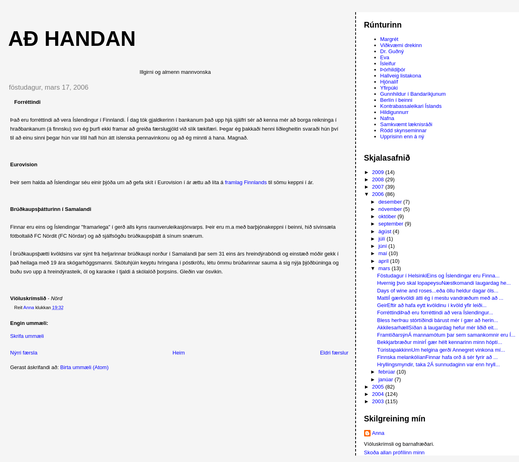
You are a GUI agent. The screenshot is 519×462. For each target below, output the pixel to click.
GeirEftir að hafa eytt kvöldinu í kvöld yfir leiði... (432, 305)
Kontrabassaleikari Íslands (411, 106)
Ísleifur (388, 63)
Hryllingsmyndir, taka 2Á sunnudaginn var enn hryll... (438, 364)
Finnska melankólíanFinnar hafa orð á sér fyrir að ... (437, 357)
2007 (379, 187)
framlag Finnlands (246, 182)
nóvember (390, 209)
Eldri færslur (334, 353)
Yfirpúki (389, 88)
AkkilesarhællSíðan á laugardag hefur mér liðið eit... (437, 327)
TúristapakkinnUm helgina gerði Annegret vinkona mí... (441, 350)
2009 (379, 172)
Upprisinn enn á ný (402, 136)
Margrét (389, 39)
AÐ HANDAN (72, 38)
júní (383, 246)
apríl (384, 261)
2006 (379, 194)
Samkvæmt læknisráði (406, 124)
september (391, 224)
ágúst (385, 231)
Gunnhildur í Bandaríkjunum (413, 94)
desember (390, 202)
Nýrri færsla (23, 353)
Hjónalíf (389, 82)
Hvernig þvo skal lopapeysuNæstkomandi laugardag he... (444, 283)
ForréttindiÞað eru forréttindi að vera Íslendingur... (435, 312)
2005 (379, 387)
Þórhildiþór (392, 70)
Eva (384, 57)
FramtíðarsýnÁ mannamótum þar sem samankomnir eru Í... (446, 335)
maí (383, 253)
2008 (379, 179)
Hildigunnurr (394, 112)
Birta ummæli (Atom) (84, 367)
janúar (386, 379)
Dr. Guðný (392, 51)
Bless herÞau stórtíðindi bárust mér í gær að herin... (437, 320)
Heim (179, 353)
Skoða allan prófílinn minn (394, 452)
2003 (379, 401)
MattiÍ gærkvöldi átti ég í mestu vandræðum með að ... (440, 298)
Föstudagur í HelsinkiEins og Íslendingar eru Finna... (438, 276)
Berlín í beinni (396, 100)
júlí (382, 239)
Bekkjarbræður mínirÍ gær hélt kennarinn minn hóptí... (439, 342)
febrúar (387, 372)
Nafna (387, 118)
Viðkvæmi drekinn (401, 45)
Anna (378, 433)
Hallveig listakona (400, 76)
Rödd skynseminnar (403, 130)
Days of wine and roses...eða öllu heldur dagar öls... (437, 291)
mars (385, 268)
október (387, 216)
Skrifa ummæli (27, 336)
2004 (379, 394)
